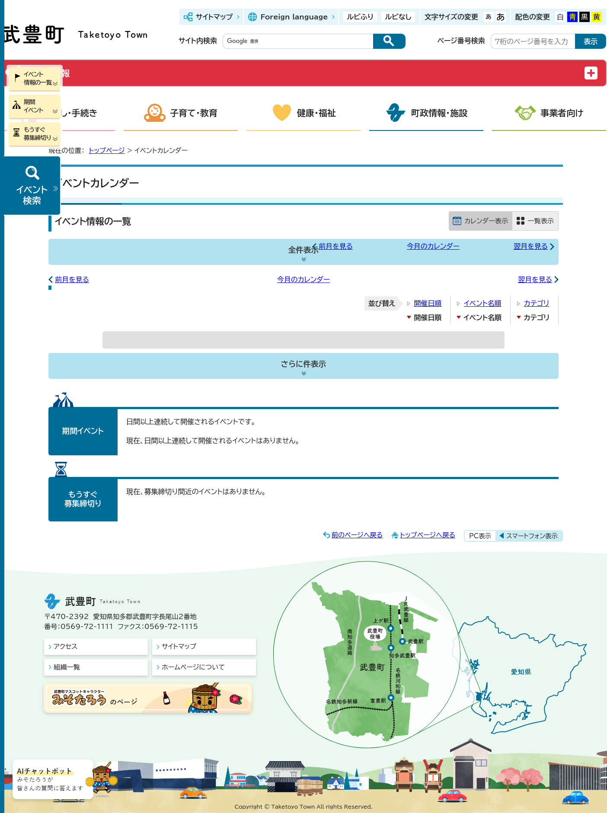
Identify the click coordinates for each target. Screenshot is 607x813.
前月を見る (336, 246)
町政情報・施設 (439, 112)
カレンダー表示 (486, 221)
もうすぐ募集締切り (37, 134)
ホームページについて (193, 667)
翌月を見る (531, 246)
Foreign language (294, 16)
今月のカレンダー (433, 246)
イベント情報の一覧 (38, 78)
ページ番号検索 (461, 40)
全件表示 (303, 250)
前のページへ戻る (357, 535)
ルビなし (398, 16)
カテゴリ (536, 303)
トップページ (107, 150)
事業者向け (562, 112)
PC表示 (480, 536)
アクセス (65, 646)
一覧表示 (540, 221)
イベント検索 (32, 195)
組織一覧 (67, 667)
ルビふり (360, 16)
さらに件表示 (303, 364)
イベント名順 (483, 303)
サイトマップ (214, 16)
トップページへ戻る (427, 535)
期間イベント (33, 106)
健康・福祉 (316, 112)
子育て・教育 (193, 112)
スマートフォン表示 (532, 536)
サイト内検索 (198, 40)
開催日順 (427, 303)
